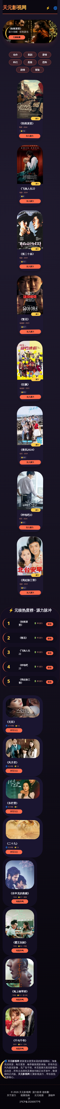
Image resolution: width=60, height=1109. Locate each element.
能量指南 (25, 1095)
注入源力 (29, 136)
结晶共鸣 (20, 901)
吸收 (50, 624)
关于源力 (11, 1095)
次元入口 (14, 730)
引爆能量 (17, 37)
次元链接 (39, 1095)
